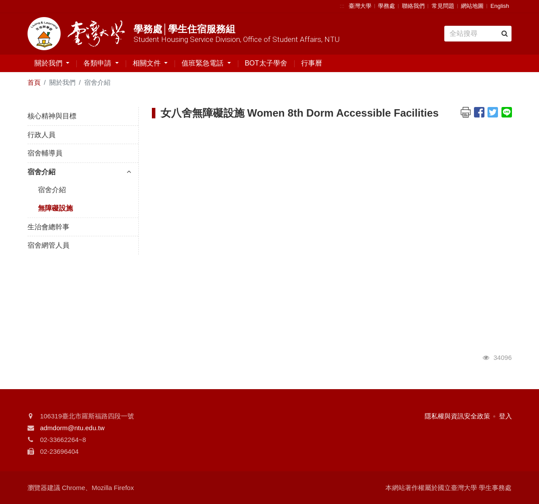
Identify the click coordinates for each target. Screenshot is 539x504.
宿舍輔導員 (44, 153)
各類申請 (98, 63)
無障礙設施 (55, 208)
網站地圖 (472, 6)
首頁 (34, 82)
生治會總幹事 (48, 227)
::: (342, 6)
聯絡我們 (413, 6)
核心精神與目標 (51, 116)
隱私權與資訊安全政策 (457, 416)
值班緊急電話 (203, 63)
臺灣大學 (360, 6)
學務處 (386, 6)
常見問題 (443, 6)
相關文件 (147, 63)
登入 (505, 416)
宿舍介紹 (79, 172)
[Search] (478, 33)
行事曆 (311, 63)
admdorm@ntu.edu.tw (72, 428)
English (500, 6)
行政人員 (41, 134)
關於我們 (49, 63)
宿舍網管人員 (48, 245)
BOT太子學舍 (266, 63)
